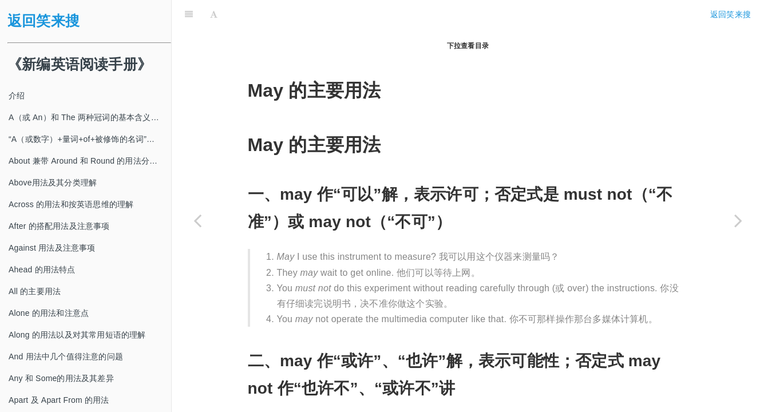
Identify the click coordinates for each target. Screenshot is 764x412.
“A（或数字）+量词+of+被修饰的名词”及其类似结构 (90, 139)
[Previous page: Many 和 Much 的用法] (197, 220)
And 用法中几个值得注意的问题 (66, 356)
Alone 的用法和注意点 (49, 313)
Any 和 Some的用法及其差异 (61, 378)
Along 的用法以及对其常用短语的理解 (77, 334)
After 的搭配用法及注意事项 (59, 226)
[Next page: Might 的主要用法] (738, 220)
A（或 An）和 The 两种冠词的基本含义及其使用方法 (90, 117)
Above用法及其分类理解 (53, 182)
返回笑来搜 (43, 21)
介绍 (17, 95)
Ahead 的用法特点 (42, 269)
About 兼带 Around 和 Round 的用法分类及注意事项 (90, 160)
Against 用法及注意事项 (52, 247)
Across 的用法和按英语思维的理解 (71, 204)
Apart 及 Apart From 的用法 (59, 400)
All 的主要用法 (35, 291)
